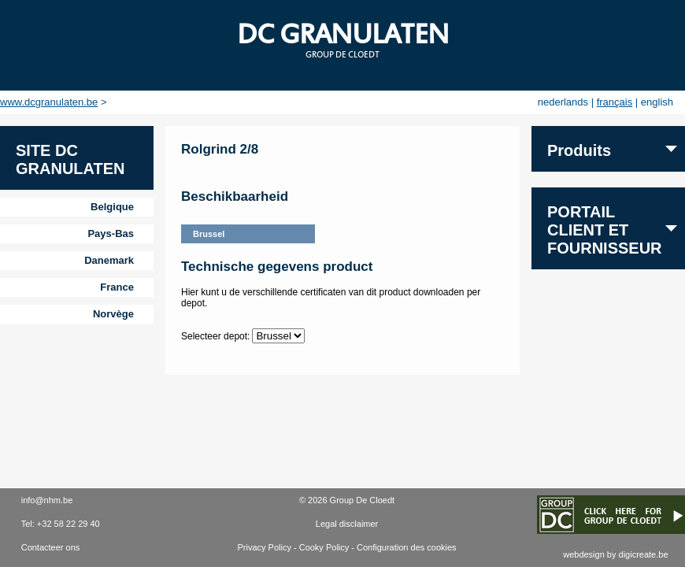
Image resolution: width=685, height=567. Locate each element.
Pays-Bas (110, 233)
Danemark (109, 260)
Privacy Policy (264, 547)
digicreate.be (643, 554)
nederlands (563, 102)
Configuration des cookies (407, 547)
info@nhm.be (47, 500)
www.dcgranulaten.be (49, 102)
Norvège (113, 314)
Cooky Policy (324, 547)
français (615, 102)
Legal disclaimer (347, 523)
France (117, 287)
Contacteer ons (50, 547)
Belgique (112, 207)
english (657, 102)
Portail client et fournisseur (604, 230)
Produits (579, 150)
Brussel (208, 234)
